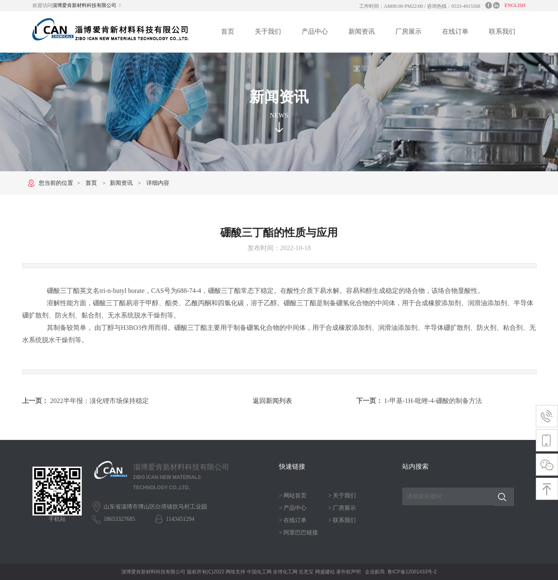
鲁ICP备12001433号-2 (412, 572)
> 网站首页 (293, 496)
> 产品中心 (293, 508)
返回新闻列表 (272, 400)
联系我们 (502, 31)
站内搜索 (415, 466)
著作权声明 (348, 572)
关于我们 (268, 31)
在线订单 (455, 31)
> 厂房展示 (342, 508)
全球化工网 (285, 572)
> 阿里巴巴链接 (298, 532)
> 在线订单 (293, 520)
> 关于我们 (342, 496)
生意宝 (306, 572)
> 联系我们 (342, 520)
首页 (227, 31)
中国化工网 (259, 572)
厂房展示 (408, 31)
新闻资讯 (361, 31)
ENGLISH (515, 5)
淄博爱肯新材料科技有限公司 (85, 5)
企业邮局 (375, 572)
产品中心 (315, 31)
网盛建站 (325, 572)
